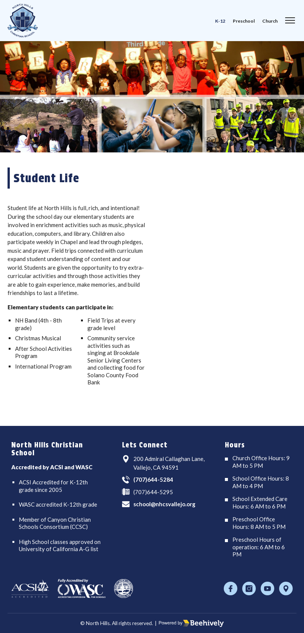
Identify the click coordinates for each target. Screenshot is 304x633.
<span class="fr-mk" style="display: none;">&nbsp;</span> (227, 297)
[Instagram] (249, 588)
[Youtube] (267, 588)
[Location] (286, 588)
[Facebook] (230, 588)
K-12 (220, 21)
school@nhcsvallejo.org (164, 504)
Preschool (244, 21)
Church (270, 21)
